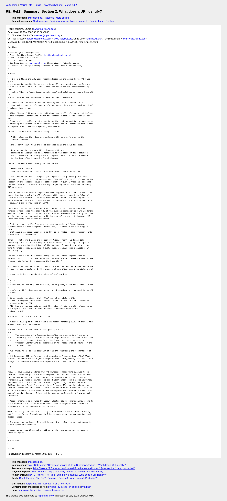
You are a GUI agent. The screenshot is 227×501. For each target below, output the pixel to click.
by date (52, 487)
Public (38, 5)
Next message (40, 21)
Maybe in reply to (79, 21)
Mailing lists (26, 5)
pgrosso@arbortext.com (38, 38)
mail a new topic (61, 483)
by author (86, 487)
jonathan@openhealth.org (47, 35)
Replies (110, 21)
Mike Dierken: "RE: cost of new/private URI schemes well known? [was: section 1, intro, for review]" (84, 468)
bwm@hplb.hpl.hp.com (134, 38)
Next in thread (97, 21)
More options (62, 18)
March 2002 (71, 5)
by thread (62, 487)
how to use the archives (30, 490)
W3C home (11, 5)
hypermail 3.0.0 (46, 495)
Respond (49, 18)
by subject (74, 487)
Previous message (59, 21)
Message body (35, 18)
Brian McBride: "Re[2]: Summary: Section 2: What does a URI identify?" (68, 471)
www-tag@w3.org (53, 5)
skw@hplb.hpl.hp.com (44, 29)
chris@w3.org (94, 38)
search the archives (54, 490)
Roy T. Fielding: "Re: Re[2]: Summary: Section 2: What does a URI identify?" (67, 475)
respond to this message (38, 483)
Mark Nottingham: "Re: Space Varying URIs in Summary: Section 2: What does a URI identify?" (77, 465)
